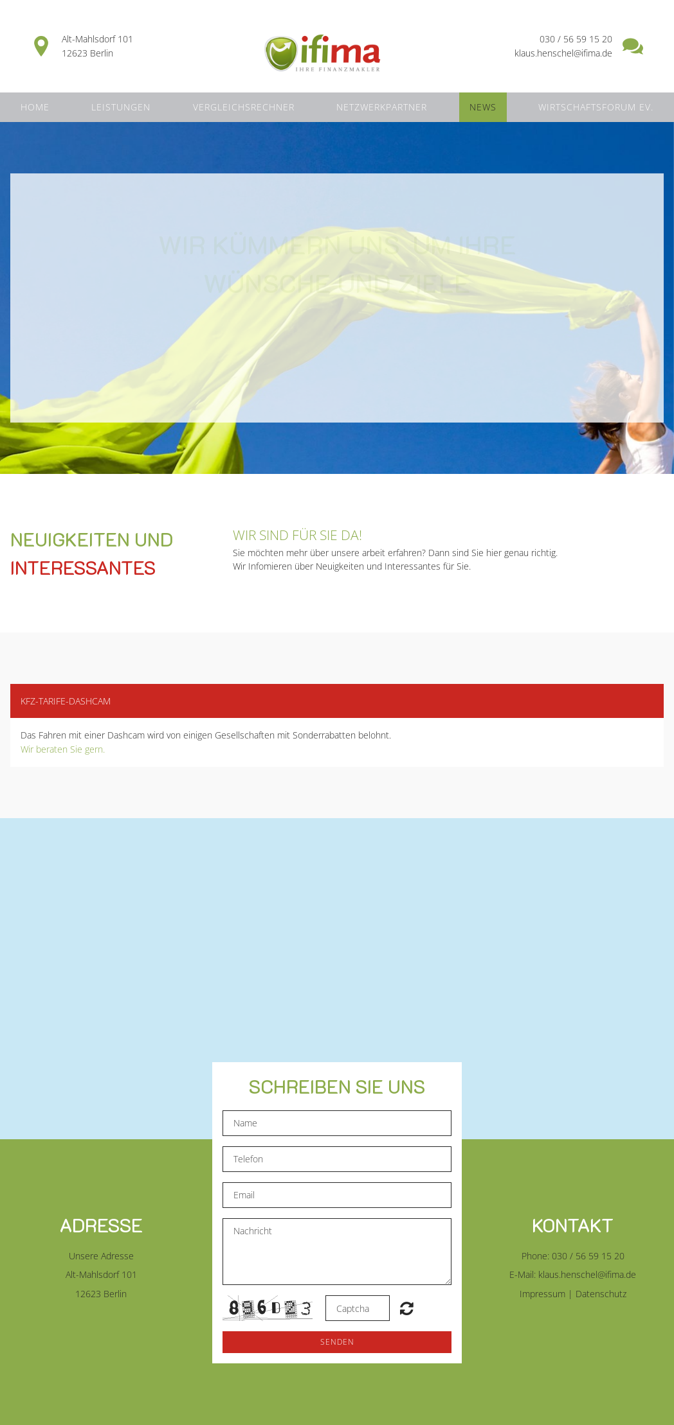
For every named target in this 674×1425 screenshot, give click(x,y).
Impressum (542, 1294)
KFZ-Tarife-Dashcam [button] (66, 701)
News (482, 107)
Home (35, 107)
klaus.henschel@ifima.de (587, 1274)
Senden (337, 1341)
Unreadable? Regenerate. (407, 1308)
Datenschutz (601, 1294)
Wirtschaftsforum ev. (595, 107)
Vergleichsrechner (244, 107)
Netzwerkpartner (381, 107)
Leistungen (120, 107)
